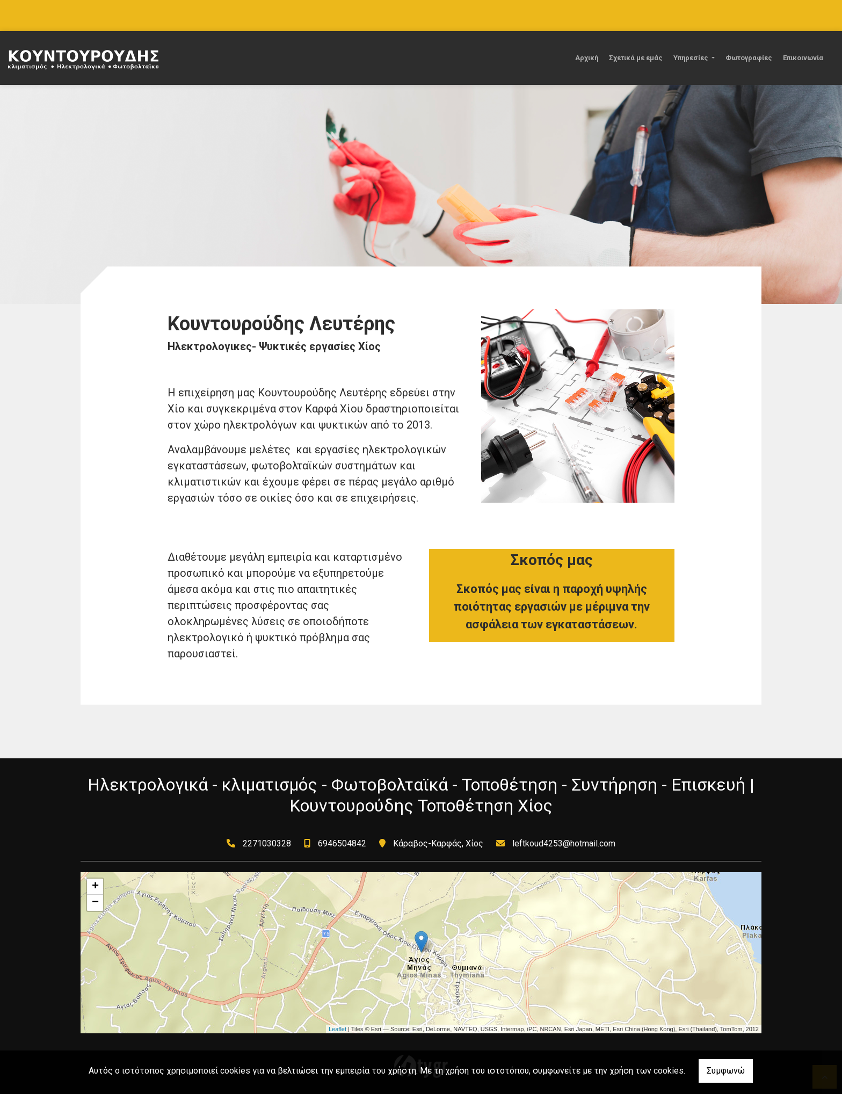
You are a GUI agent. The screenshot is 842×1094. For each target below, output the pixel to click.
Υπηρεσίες (691, 58)
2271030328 (267, 843)
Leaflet (337, 1029)
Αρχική (586, 58)
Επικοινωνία (803, 58)
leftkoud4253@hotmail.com (563, 843)
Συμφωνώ (726, 1071)
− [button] (95, 903)
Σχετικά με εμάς (636, 58)
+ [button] (95, 887)
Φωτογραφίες (748, 58)
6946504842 (342, 843)
